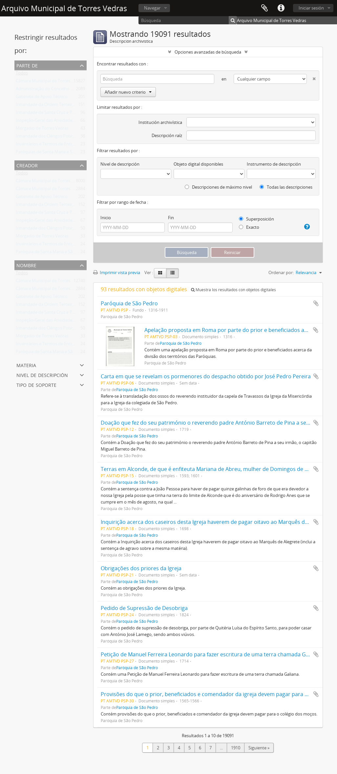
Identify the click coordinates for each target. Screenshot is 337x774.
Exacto (249, 227)
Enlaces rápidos (281, 8)
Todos (22, 74)
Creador (27, 164)
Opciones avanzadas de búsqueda (208, 52)
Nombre (26, 264)
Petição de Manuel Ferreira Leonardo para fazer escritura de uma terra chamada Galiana (211, 654)
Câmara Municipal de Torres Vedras (50, 82)
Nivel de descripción (42, 374)
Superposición (256, 219)
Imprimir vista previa (116, 272)
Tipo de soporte (36, 384)
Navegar (152, 8)
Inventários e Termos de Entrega (47, 145)
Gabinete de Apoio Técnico (42, 98)
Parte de (27, 64)
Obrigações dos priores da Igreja (141, 568)
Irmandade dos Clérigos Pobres (46, 137)
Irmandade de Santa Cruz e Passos (49, 114)
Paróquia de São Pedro (129, 303)
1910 (235, 748)
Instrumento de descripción (274, 164)
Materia (26, 364)
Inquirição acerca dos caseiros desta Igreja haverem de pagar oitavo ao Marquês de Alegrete (215, 522)
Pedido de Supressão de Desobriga (144, 608)
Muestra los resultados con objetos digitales (233, 290)
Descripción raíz (167, 135)
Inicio (105, 218)
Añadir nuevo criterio (128, 92)
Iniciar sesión (311, 8)
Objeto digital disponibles (198, 164)
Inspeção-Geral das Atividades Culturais (54, 122)
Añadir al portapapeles (316, 303)
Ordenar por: (281, 272)
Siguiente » (258, 748)
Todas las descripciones (286, 187)
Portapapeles (264, 8)
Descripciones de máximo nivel (218, 187)
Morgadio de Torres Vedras (42, 129)
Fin (171, 218)
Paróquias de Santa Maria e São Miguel (53, 153)
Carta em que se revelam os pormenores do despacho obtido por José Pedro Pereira (206, 376)
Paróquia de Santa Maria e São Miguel (52, 253)
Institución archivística (160, 122)
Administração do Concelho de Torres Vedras (59, 90)
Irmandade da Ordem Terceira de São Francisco (62, 106)
